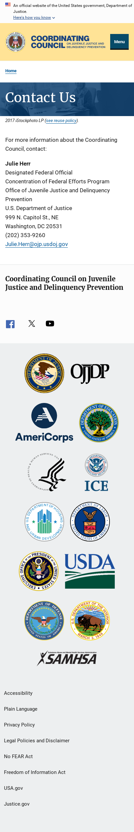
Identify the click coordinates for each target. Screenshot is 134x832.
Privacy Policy (19, 725)
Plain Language (20, 709)
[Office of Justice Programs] (15, 42)
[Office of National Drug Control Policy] (39, 571)
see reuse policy (61, 120)
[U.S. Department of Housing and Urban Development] (44, 522)
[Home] (68, 42)
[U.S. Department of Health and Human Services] (47, 472)
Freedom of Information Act (35, 772)
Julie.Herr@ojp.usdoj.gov (36, 244)
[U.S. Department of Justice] (44, 374)
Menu (119, 41)
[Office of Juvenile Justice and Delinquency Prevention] (90, 374)
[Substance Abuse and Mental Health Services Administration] (67, 659)
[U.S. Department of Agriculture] (90, 572)
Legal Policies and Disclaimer (36, 741)
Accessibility (18, 693)
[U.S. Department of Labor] (90, 522)
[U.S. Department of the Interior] (90, 621)
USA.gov (13, 788)
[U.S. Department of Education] (99, 423)
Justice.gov (16, 804)
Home (11, 70)
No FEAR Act (18, 756)
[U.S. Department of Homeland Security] (96, 472)
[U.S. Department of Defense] (44, 621)
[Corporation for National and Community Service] (44, 423)
